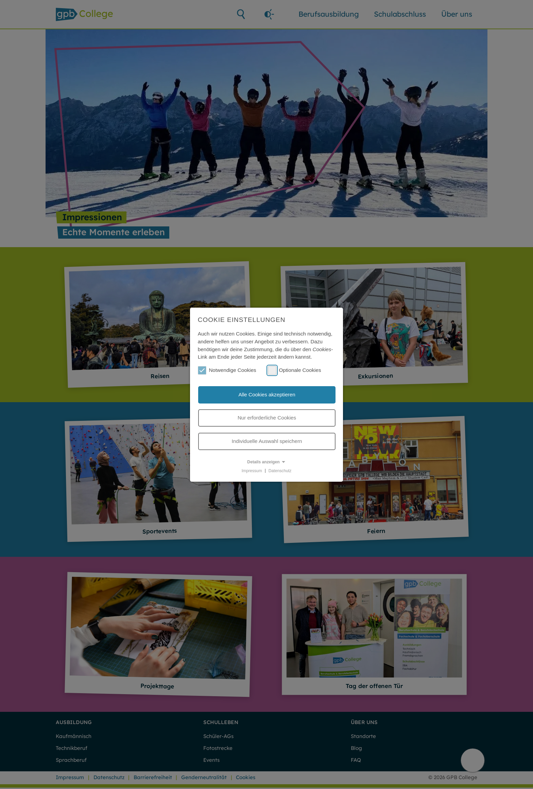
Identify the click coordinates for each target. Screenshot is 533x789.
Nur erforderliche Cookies (267, 418)
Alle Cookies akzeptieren (266, 394)
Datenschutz (280, 470)
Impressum (252, 470)
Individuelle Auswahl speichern (267, 441)
